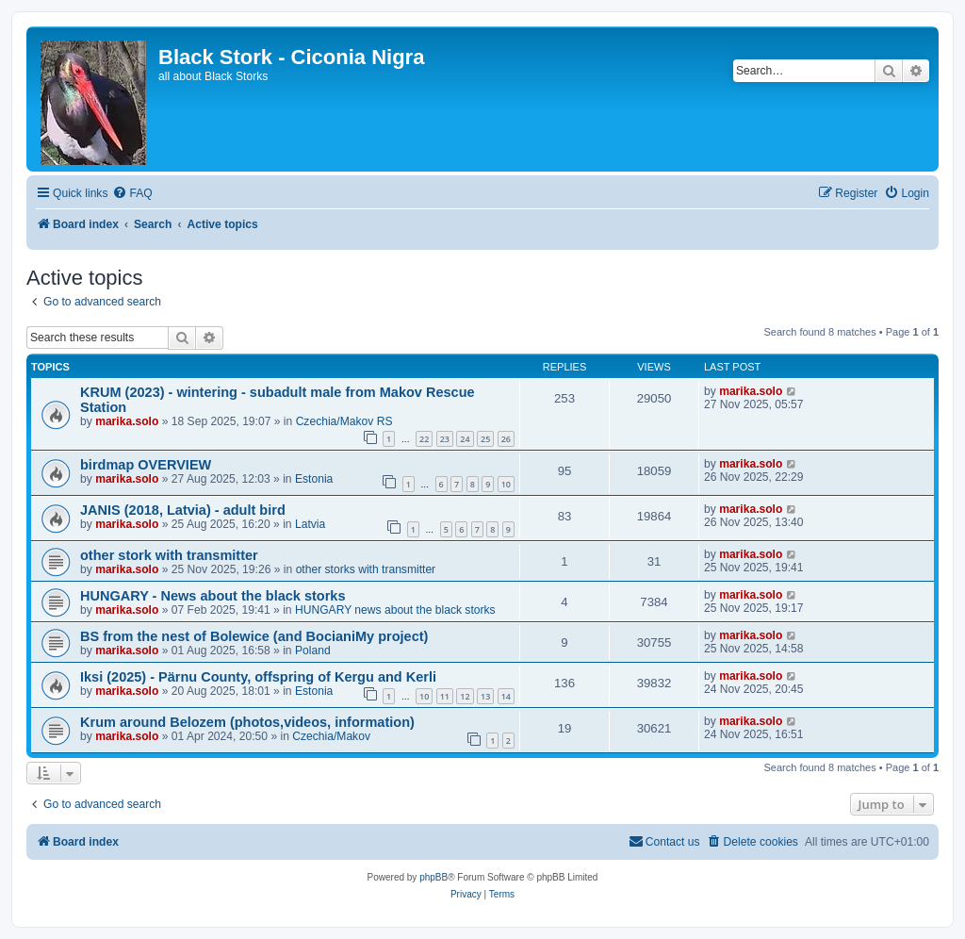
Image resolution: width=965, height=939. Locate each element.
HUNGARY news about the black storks (395, 610)
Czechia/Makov (331, 736)
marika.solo (126, 421)
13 (485, 696)
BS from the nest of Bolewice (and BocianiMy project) (254, 636)
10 (506, 484)
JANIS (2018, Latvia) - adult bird (183, 510)
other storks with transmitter (366, 569)
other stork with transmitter (169, 555)
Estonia (314, 479)
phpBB (433, 877)
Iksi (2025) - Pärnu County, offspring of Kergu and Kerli (258, 676)
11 (445, 696)
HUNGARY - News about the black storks (213, 595)
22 (424, 439)
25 (485, 439)
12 (464, 696)
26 (506, 439)
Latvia (310, 524)
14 (506, 696)
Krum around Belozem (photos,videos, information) (247, 722)
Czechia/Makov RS (344, 421)
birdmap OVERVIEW (145, 464)
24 (464, 439)
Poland (313, 650)
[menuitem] (132, 193)
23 (445, 439)
